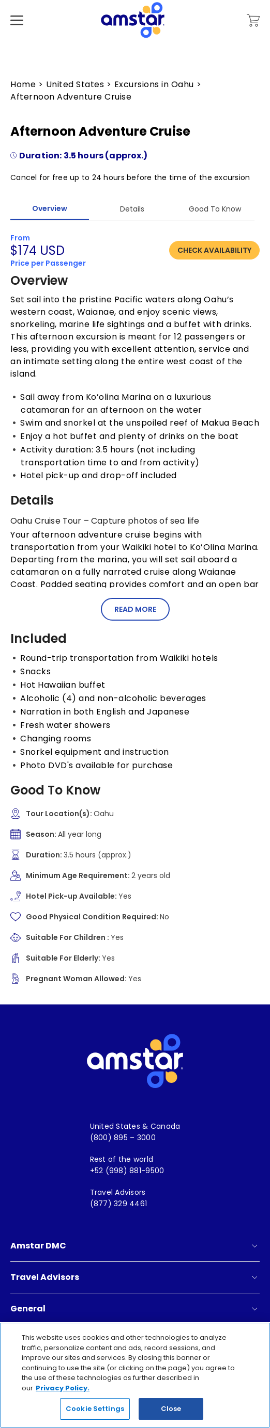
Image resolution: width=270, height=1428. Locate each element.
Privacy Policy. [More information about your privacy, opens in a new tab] (62, 1389)
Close (171, 1410)
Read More (135, 609)
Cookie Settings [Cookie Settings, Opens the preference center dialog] (95, 1410)
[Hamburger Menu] (16, 36)
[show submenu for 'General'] (254, 1309)
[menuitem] (135, 1126)
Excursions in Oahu (154, 84)
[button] (135, 609)
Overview (49, 208)
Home (23, 84)
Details (132, 209)
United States (75, 84)
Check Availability (214, 250)
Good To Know (215, 209)
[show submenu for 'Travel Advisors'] (254, 1277)
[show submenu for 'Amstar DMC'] (254, 1246)
